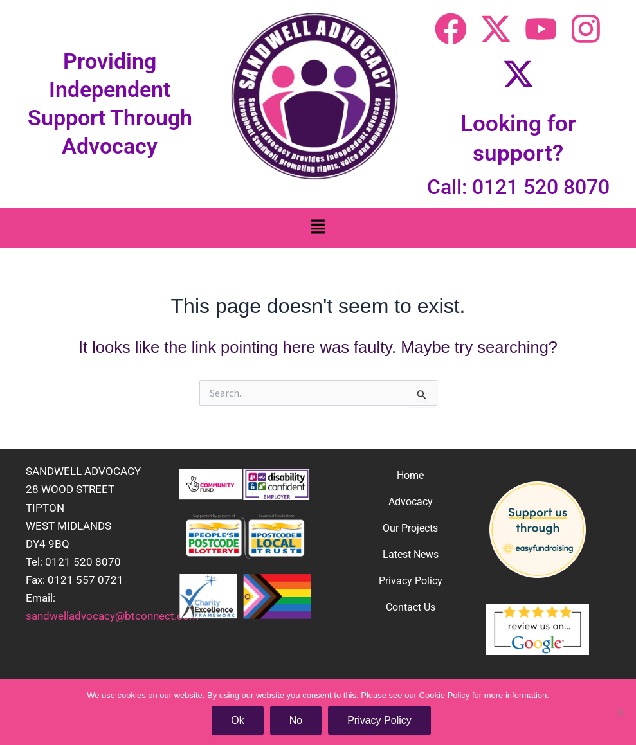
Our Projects (410, 528)
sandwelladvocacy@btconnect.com (112, 615)
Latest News (411, 554)
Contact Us (410, 607)
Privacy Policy (410, 581)
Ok (237, 720)
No (295, 720)
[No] (619, 712)
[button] (318, 228)
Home (410, 475)
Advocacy (410, 502)
